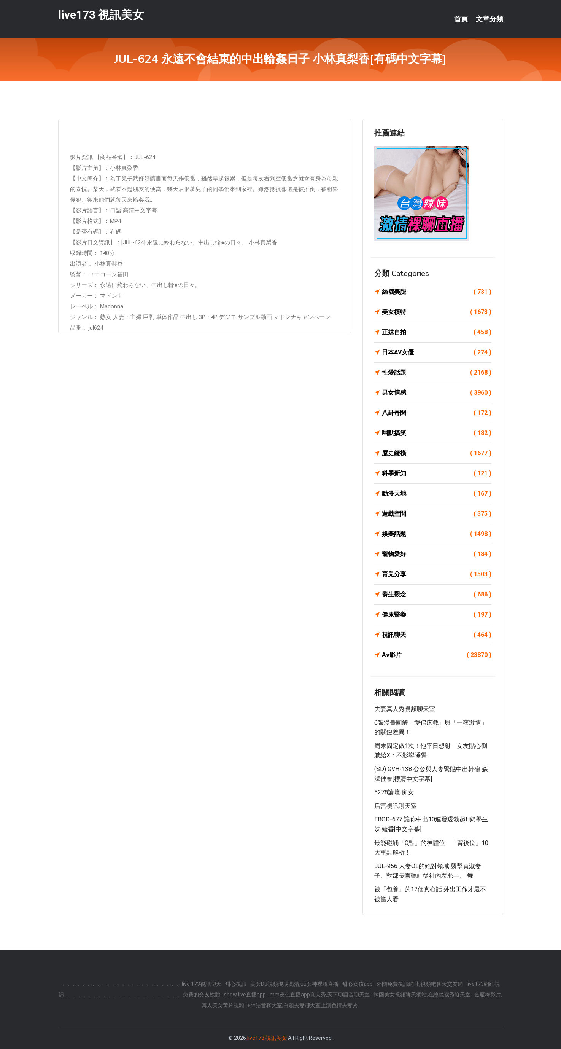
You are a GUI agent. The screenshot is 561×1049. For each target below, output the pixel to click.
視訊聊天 (436, 635)
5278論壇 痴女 (394, 792)
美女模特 (436, 312)
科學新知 (436, 473)
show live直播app (245, 995)
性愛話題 (436, 372)
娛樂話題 (436, 534)
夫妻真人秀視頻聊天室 (404, 709)
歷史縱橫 (436, 453)
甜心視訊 (235, 984)
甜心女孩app (357, 984)
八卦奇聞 (436, 413)
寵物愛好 (436, 554)
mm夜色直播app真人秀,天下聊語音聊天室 (320, 995)
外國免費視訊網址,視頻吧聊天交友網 (420, 984)
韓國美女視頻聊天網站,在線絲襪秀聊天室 (421, 995)
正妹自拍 (436, 332)
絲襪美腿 (436, 292)
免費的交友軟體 (201, 995)
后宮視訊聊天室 (395, 806)
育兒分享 (436, 574)
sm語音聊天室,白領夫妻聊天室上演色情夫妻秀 (303, 1005)
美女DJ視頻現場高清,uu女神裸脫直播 (294, 984)
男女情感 (436, 392)
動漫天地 (436, 493)
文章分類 (489, 19)
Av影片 (436, 655)
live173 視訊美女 (101, 14)
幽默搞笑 (436, 433)
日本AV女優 (436, 352)
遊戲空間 (436, 514)
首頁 (461, 19)
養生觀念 (436, 594)
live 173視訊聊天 (201, 984)
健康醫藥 (436, 614)
